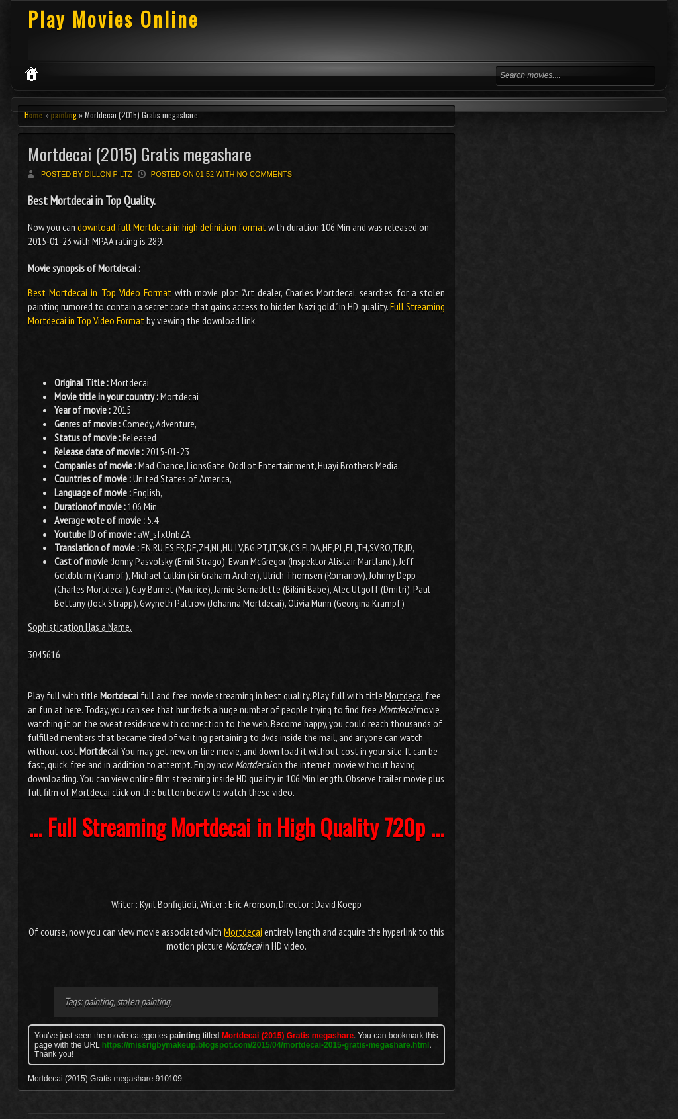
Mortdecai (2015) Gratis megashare (140, 154)
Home (33, 114)
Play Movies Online (113, 19)
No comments (264, 174)
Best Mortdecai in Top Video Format (99, 292)
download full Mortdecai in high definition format (171, 227)
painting (64, 114)
